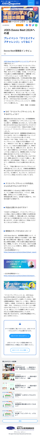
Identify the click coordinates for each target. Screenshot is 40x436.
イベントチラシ (24, 61)
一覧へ (20, 421)
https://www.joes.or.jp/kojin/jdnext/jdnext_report (20, 253)
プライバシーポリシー (20, 432)
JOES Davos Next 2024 (11, 61)
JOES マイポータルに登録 (20, 350)
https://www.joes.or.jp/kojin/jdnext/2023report (19, 276)
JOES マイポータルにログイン (20, 336)
